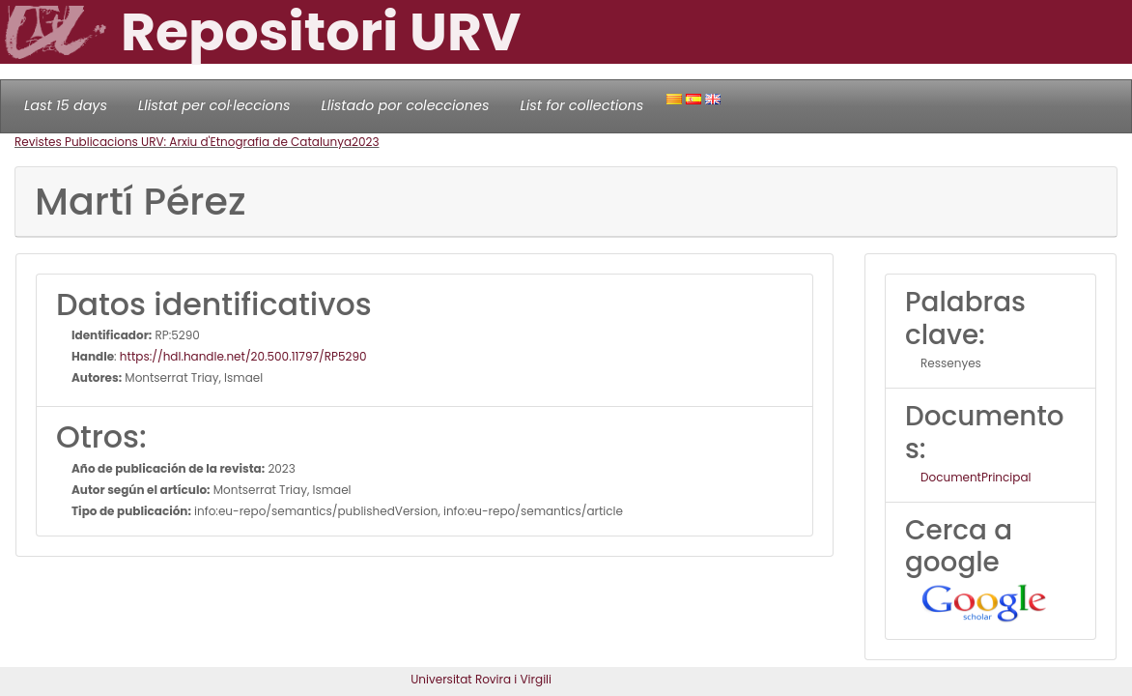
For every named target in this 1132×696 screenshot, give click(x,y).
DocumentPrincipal (975, 477)
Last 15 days (65, 105)
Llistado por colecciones (406, 105)
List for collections (581, 105)
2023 (365, 141)
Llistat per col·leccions (214, 105)
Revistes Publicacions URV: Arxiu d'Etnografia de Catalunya (183, 141)
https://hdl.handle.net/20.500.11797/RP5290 (243, 356)
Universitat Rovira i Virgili (481, 679)
